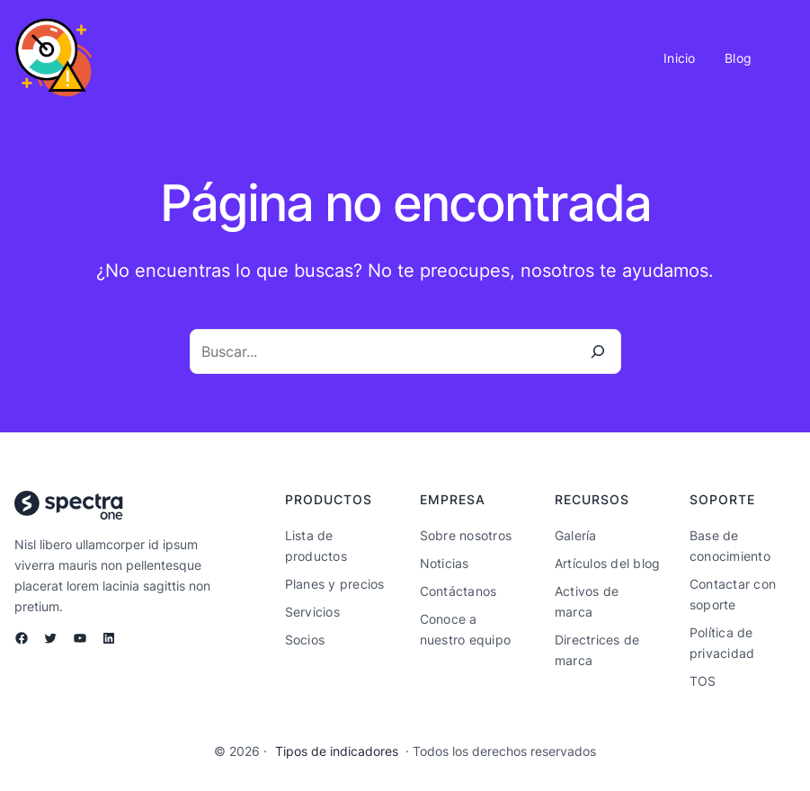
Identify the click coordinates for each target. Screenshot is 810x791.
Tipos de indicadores (336, 751)
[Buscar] (598, 351)
